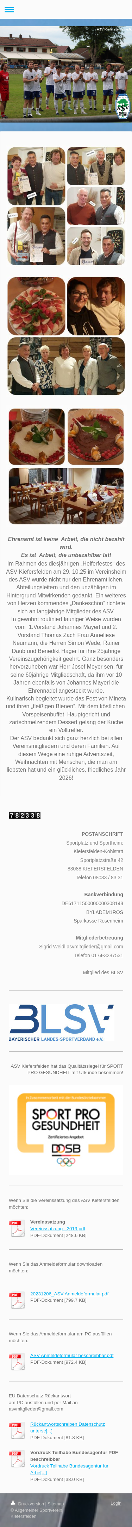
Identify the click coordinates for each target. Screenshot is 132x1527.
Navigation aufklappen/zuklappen (66, 9)
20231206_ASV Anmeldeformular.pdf (69, 1293)
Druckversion (28, 1504)
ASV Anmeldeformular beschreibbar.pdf (71, 1355)
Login (116, 1503)
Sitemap (56, 1504)
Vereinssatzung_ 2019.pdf (57, 1228)
